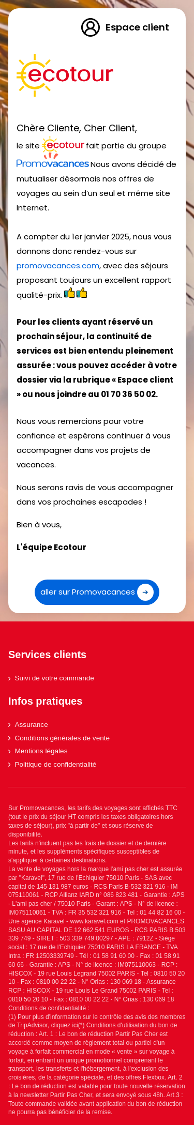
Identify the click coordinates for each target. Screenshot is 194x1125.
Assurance (28, 724)
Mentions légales (37, 751)
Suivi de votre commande (51, 678)
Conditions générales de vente (59, 738)
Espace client (124, 27)
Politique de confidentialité (52, 764)
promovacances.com (58, 265)
